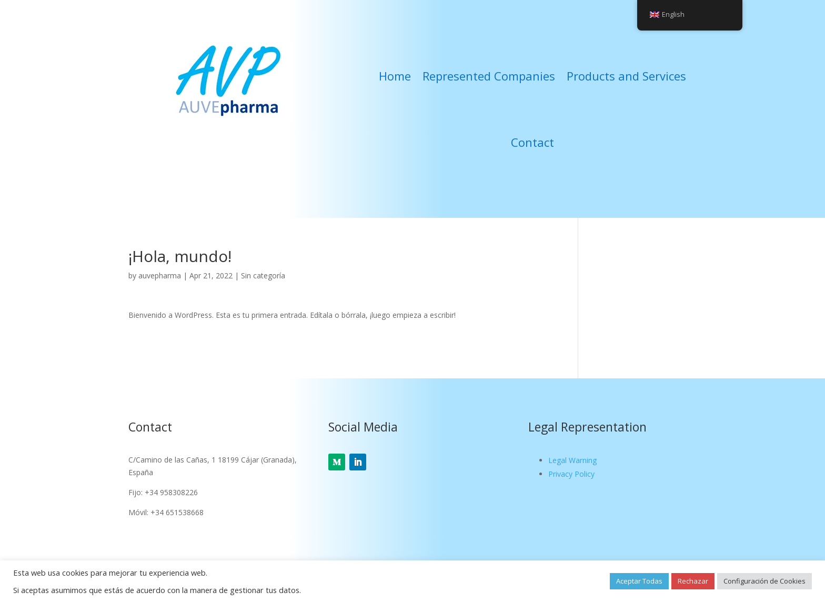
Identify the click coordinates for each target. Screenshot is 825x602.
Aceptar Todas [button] (639, 581)
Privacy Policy (571, 474)
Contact (532, 142)
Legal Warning (572, 460)
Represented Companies (488, 76)
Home (395, 76)
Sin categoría (263, 275)
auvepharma (159, 275)
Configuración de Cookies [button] (764, 581)
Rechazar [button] (693, 581)
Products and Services (626, 76)
